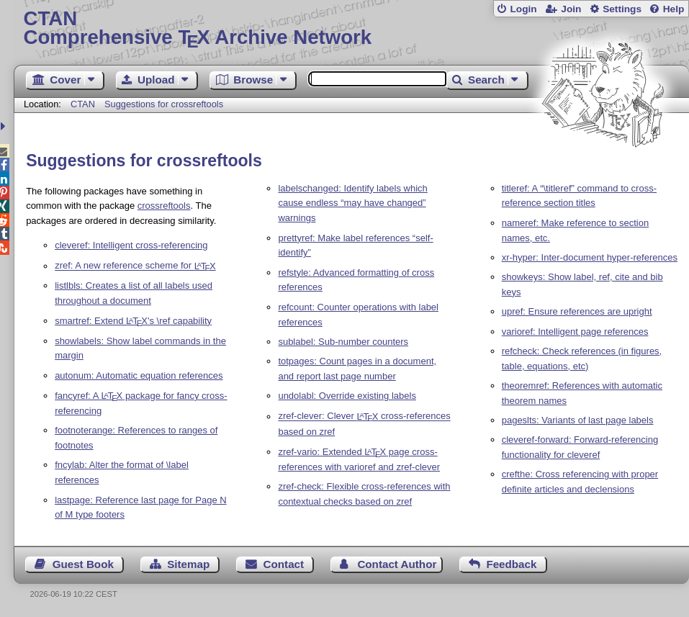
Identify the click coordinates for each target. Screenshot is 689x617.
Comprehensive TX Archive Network (351, 28)
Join (571, 9)
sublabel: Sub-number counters (343, 341)
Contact (284, 564)
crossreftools (164, 205)
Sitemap (188, 564)
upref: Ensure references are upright (577, 311)
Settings (622, 9)
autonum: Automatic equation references (138, 375)
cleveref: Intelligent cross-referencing (131, 245)
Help (674, 9)
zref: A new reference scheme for (135, 266)
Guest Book (83, 564)
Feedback (511, 564)
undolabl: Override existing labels (347, 395)
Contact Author (396, 564)
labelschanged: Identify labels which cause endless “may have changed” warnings (352, 203)
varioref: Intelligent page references (575, 331)
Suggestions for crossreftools (163, 104)
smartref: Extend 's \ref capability (133, 320)
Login (523, 9)
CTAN (83, 104)
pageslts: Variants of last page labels (578, 420)
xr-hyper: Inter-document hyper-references (589, 257)
